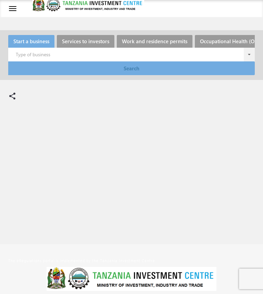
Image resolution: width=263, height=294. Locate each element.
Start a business (31, 41)
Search (131, 68)
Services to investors (85, 41)
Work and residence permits (154, 41)
